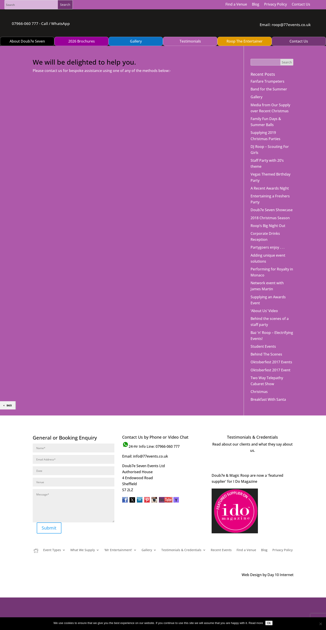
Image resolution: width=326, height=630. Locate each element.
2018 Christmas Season (270, 206)
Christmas (259, 380)
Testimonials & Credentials (181, 539)
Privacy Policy (275, 4)
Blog (255, 4)
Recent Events (221, 539)
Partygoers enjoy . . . (267, 236)
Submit (49, 517)
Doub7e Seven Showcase (272, 198)
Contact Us (301, 4)
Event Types (52, 539)
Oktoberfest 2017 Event (270, 358)
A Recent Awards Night (270, 177)
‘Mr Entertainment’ (118, 539)
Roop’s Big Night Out (268, 214)
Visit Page (253, 452)
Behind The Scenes (266, 343)
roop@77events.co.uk (290, 18)
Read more (256, 623)
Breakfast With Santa (268, 388)
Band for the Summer (269, 78)
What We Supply (82, 539)
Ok (269, 623)
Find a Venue (236, 4)
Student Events (263, 335)
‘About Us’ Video (264, 299)
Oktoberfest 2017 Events (271, 350)
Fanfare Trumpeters (267, 70)
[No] (320, 624)
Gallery (256, 85)
